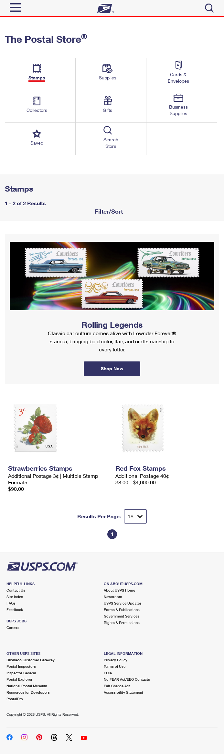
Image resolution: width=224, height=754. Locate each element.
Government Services (121, 616)
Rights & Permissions (122, 622)
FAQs (11, 603)
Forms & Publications (122, 609)
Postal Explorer (19, 679)
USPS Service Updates (123, 603)
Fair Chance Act (117, 686)
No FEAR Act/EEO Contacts (127, 679)
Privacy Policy (115, 660)
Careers (12, 627)
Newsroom (113, 597)
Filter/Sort (108, 211)
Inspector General (21, 673)
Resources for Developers (28, 692)
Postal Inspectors (21, 666)
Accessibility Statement (123, 692)
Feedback (14, 609)
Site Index (14, 597)
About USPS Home (119, 590)
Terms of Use (114, 666)
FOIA (108, 673)
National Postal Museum (26, 686)
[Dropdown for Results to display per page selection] (135, 516)
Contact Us (15, 590)
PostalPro (14, 699)
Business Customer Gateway (30, 660)
